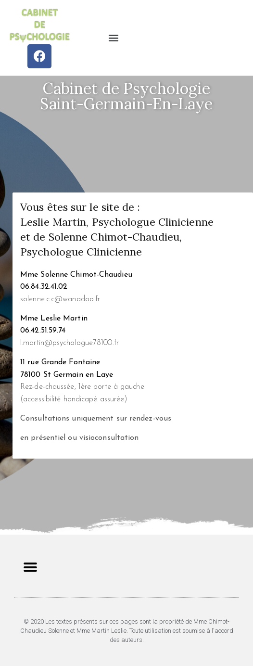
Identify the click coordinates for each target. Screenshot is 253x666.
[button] (114, 38)
